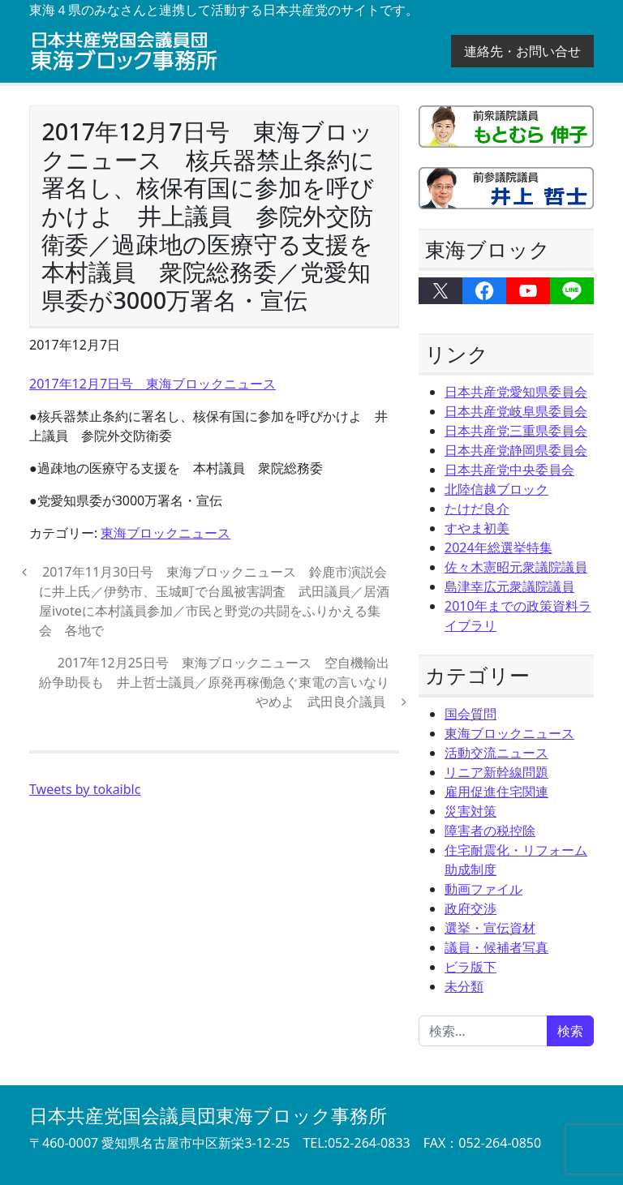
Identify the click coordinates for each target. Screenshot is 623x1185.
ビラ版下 (470, 967)
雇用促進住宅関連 (496, 792)
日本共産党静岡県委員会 (516, 450)
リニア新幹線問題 (496, 772)
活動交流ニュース (496, 753)
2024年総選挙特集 (498, 547)
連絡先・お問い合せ (522, 51)
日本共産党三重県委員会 (516, 431)
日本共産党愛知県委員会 (516, 392)
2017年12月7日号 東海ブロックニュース (152, 384)
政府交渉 (470, 908)
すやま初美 (477, 528)
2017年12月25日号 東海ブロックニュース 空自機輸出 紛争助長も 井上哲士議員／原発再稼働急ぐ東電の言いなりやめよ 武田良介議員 (220, 682)
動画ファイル (483, 889)
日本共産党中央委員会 (509, 470)
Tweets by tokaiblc (84, 789)
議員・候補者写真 (496, 947)
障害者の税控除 (490, 830)
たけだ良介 (477, 508)
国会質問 (470, 714)
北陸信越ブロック (496, 489)
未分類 (464, 986)
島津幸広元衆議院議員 (509, 586)
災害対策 (470, 811)
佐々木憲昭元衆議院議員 (516, 567)
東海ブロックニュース (165, 533)
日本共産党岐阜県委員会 (516, 411)
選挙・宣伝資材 (490, 928)
